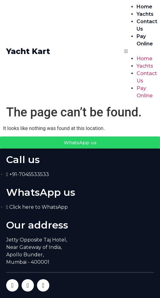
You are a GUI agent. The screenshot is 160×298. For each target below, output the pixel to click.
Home (144, 7)
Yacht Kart (28, 51)
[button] (139, 51)
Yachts (145, 14)
